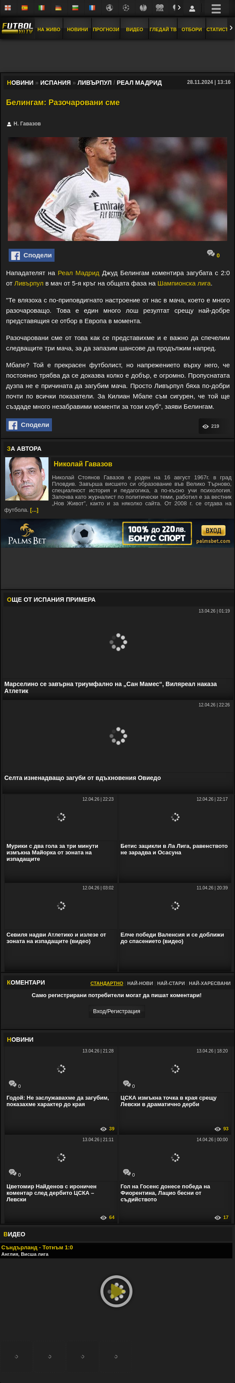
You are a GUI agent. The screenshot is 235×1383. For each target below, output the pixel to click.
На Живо (48, 29)
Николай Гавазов (83, 464)
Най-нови (140, 983)
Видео (134, 29)
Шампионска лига (184, 283)
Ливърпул (28, 283)
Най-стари (171, 983)
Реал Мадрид (78, 272)
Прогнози (106, 29)
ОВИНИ (20, 1039)
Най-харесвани (210, 983)
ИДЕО (14, 1234)
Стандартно (106, 983)
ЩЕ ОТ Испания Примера (51, 599)
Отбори (192, 29)
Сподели (31, 255)
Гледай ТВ (163, 29)
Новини (77, 29)
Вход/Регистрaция (116, 1011)
